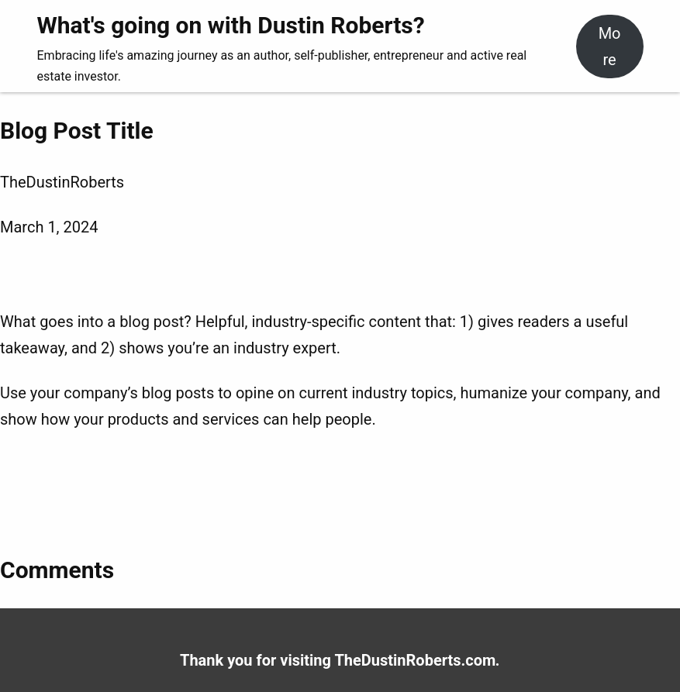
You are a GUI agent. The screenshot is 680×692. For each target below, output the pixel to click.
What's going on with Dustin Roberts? (231, 25)
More (610, 46)
